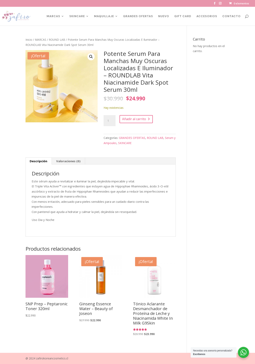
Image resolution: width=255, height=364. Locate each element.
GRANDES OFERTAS (138, 16)
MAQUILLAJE (104, 16)
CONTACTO (231, 16)
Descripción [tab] (38, 161)
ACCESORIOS (206, 16)
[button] (91, 56)
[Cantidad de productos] (110, 120)
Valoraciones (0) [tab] (68, 161)
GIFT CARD (182, 16)
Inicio (29, 40)
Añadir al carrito (134, 119)
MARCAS (53, 16)
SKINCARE (77, 16)
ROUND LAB (57, 40)
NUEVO (163, 16)
